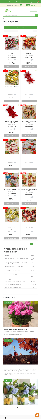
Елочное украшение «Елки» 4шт (12, 155)
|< (5, 243)
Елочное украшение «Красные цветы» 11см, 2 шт (29, 87)
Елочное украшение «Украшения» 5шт (11, 52)
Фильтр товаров (20, 27)
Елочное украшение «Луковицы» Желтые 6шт (12, 87)
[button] (23, 1)
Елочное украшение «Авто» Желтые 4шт (12, 224)
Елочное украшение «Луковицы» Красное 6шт (29, 53)
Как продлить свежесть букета (12, 407)
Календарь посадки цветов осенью (13, 366)
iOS (21, 5)
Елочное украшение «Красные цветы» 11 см (11, 122)
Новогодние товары (10, 18)
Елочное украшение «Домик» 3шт (29, 155)
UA (9, 1)
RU (11, 1)
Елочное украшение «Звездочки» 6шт (29, 122)
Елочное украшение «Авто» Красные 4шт (29, 190)
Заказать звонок (33, 11)
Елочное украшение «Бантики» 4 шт (12, 189)
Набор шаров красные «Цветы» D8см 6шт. (29, 224)
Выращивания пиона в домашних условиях (15, 329)
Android (28, 5)
